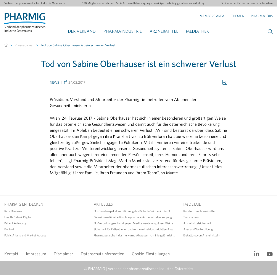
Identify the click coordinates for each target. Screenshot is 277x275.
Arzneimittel (164, 31)
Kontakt (9, 229)
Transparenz (191, 217)
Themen (237, 16)
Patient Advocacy (15, 223)
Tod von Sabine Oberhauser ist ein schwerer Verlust (78, 45)
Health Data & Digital (17, 217)
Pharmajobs (262, 16)
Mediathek (197, 31)
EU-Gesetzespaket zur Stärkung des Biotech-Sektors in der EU (132, 211)
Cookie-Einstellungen (151, 253)
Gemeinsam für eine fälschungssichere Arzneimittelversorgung (133, 217)
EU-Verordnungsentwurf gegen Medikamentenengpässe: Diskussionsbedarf (135, 223)
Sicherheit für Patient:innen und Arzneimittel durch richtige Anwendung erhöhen (135, 229)
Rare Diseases (13, 211)
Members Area (212, 16)
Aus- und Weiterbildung (198, 229)
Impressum (36, 253)
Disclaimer (63, 253)
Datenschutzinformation (102, 253)
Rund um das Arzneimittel (199, 211)
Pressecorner (24, 45)
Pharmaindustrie (122, 31)
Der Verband (82, 31)
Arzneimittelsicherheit (197, 223)
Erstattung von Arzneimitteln (201, 235)
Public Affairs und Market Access (25, 235)
